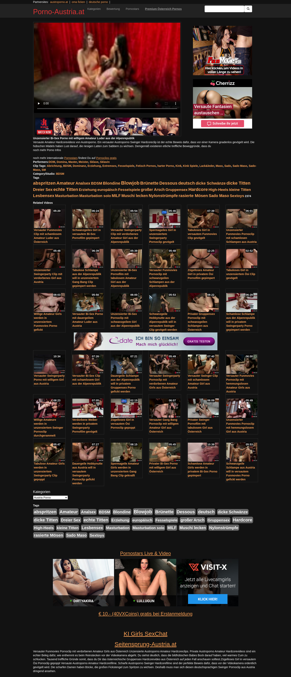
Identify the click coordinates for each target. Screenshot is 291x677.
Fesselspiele (126, 165)
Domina (62, 161)
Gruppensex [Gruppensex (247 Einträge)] (177, 190)
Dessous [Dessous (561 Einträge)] (168, 183)
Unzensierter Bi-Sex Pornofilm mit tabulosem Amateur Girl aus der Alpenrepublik (124, 278)
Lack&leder (206, 165)
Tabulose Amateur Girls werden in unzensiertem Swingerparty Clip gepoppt (49, 471)
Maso (219, 165)
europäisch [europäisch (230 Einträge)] (107, 190)
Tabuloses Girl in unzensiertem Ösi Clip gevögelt (240, 274)
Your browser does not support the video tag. (107, 68)
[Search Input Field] (224, 9)
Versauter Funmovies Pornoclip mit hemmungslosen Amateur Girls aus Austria (240, 383)
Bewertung (113, 8)
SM (44, 169)
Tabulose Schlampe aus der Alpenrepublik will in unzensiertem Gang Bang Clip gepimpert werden (86, 278)
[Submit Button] (248, 9)
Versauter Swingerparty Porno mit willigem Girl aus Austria (49, 379)
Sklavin (105, 161)
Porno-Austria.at (58, 12)
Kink (178, 165)
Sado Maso (240, 165)
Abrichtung (54, 165)
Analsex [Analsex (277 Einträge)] (82, 183)
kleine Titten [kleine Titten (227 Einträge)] (240, 190)
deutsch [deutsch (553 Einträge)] (186, 183)
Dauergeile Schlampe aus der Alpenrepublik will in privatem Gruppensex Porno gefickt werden (125, 383)
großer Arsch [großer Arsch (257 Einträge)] (153, 189)
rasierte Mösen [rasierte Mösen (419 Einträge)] (193, 195)
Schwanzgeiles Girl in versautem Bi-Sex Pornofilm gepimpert (86, 233)
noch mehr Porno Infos (47, 150)
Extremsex (109, 165)
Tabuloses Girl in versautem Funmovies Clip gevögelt (202, 233)
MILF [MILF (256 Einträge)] (116, 195)
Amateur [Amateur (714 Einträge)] (65, 183)
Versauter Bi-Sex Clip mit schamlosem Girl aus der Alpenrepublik (86, 379)
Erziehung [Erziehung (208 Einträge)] (88, 190)
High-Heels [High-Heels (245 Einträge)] (218, 190)
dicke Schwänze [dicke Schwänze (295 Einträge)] (211, 183)
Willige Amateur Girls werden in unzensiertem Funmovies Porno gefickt (48, 321)
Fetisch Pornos (146, 165)
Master (72, 161)
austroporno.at (59, 2)
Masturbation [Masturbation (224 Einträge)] (67, 196)
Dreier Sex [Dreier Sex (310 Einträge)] (43, 189)
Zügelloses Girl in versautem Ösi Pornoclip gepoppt (123, 423)
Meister (83, 161)
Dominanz (79, 165)
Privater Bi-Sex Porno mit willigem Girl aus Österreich (163, 467)
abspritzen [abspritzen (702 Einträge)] (44, 183)
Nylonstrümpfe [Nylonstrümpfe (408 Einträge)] (163, 195)
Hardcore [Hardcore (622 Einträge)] (198, 189)
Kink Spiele (190, 165)
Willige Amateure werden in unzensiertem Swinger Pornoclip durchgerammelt (48, 427)
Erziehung (94, 165)
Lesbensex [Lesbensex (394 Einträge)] (43, 195)
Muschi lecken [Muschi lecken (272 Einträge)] (134, 195)
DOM (52, 161)
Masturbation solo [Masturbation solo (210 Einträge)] (95, 196)
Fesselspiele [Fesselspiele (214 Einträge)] (129, 190)
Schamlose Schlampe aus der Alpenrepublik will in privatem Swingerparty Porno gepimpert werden (240, 321)
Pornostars (132, 8)
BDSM (67, 165)
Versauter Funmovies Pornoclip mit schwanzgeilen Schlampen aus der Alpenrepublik (163, 278)
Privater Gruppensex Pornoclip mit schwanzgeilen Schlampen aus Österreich (201, 321)
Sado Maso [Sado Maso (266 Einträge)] (219, 195)
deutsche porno (98, 2)
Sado (227, 165)
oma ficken (78, 2)
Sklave (94, 161)
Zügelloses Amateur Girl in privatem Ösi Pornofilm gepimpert (201, 274)
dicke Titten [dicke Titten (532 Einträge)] (238, 183)
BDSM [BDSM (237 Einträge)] (96, 183)
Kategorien (94, 8)
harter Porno (165, 165)
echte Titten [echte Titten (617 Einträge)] (65, 189)
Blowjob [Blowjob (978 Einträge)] (130, 183)
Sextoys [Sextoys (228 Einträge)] (237, 196)
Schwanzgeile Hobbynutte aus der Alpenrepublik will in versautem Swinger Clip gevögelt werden (163, 321)
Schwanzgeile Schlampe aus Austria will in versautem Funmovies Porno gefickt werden (240, 471)
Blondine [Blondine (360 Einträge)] (111, 183)
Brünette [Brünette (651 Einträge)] (149, 183)
